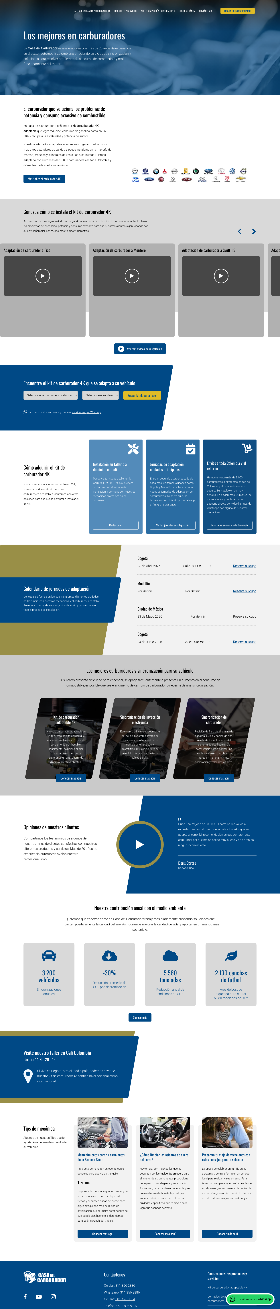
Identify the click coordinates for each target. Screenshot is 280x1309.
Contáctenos (205, 11)
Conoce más (140, 978)
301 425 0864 (125, 1260)
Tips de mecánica (187, 11)
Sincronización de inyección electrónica (140, 680)
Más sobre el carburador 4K (44, 178)
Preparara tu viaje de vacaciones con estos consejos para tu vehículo (226, 1118)
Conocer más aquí (71, 739)
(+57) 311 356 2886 (164, 466)
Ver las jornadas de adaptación (172, 486)
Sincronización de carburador (214, 680)
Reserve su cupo (244, 527)
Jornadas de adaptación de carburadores (225, 1260)
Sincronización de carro (223, 1280)
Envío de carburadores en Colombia (230, 1271)
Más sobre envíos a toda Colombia (229, 486)
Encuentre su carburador (237, 11)
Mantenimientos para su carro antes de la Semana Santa (101, 1118)
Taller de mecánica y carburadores (92, 11)
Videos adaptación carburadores (158, 11)
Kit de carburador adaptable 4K (66, 680)
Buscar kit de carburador (142, 356)
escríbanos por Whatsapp (87, 373)
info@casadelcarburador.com (134, 1274)
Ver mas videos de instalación (144, 310)
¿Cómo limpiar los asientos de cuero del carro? (164, 1118)
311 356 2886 (125, 1247)
